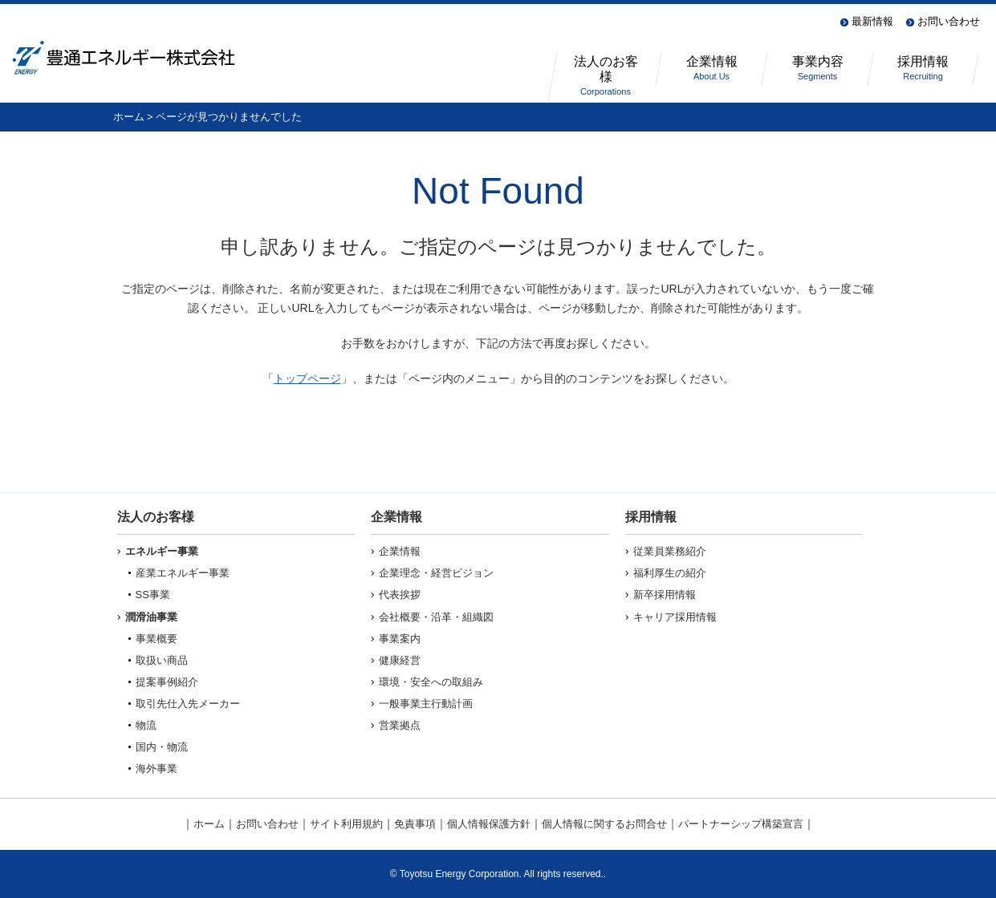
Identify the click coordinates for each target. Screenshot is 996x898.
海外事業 (156, 768)
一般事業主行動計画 (426, 704)
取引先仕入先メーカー (188, 704)
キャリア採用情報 (675, 617)
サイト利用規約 (346, 824)
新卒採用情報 (664, 595)
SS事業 (153, 595)
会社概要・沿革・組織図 (436, 617)
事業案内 (400, 639)
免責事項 (415, 824)
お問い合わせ (948, 21)
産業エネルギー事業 (183, 573)
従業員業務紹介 (669, 551)
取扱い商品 (162, 660)
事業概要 (156, 639)
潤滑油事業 (151, 617)
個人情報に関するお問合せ (604, 824)
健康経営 (400, 660)
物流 (146, 725)
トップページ (307, 378)
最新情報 (872, 21)
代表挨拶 (400, 595)
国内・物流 (162, 747)
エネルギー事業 (161, 551)
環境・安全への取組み (431, 682)
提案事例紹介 (167, 682)
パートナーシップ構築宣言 (740, 824)
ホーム (128, 117)
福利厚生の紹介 (669, 573)
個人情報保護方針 (489, 824)
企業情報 (400, 551)
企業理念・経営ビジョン (436, 573)
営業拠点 (400, 725)
